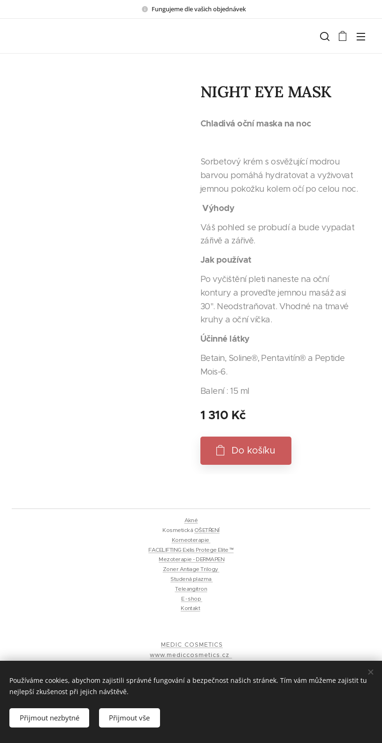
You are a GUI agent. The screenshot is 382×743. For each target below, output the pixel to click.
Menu (361, 36)
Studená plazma (191, 579)
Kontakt (190, 608)
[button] (323, 36)
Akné (191, 520)
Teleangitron (191, 589)
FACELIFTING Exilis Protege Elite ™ (190, 550)
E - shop (191, 598)
